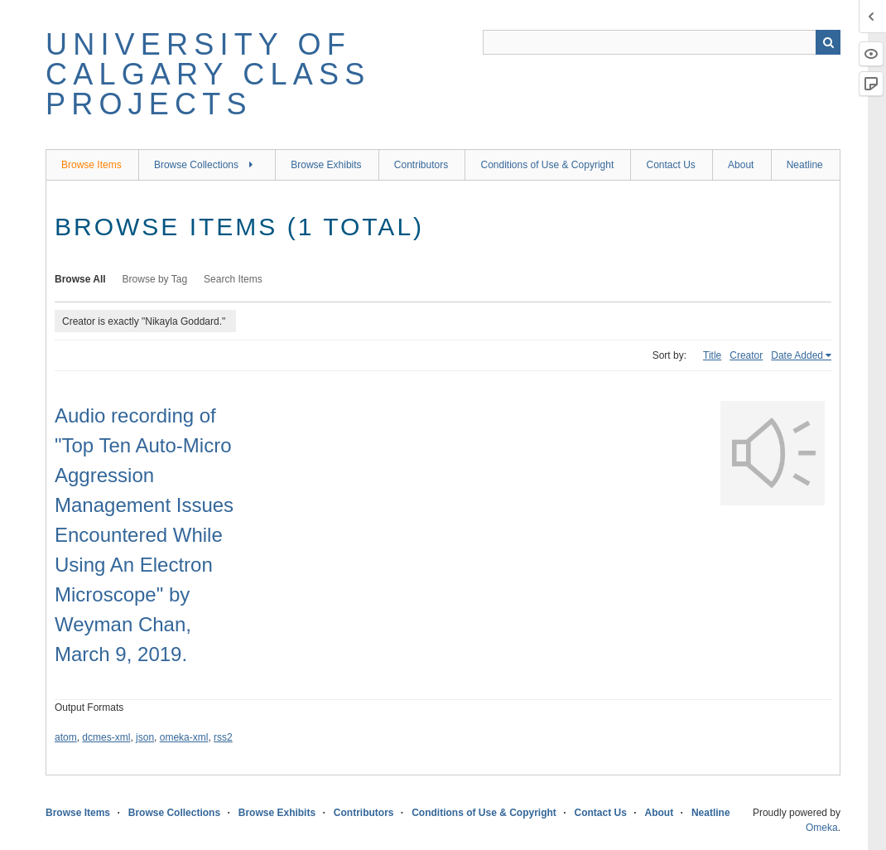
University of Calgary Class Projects (208, 74)
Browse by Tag (155, 279)
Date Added (797, 355)
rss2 (223, 737)
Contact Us (670, 165)
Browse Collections (196, 165)
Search (828, 42)
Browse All (80, 279)
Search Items (233, 279)
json (145, 737)
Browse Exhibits (326, 165)
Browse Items (91, 165)
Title (712, 355)
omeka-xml (184, 737)
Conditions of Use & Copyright (547, 165)
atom (66, 737)
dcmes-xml (106, 737)
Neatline (805, 165)
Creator (746, 355)
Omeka (822, 827)
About (741, 165)
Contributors (421, 165)
